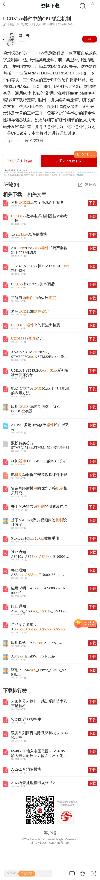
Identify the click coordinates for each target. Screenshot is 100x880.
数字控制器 (34, 141)
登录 (13, 170)
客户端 (50, 833)
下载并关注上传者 (19, 161)
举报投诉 (80, 175)
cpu (10, 141)
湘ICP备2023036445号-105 (50, 843)
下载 (92, 203)
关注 (89, 39)
